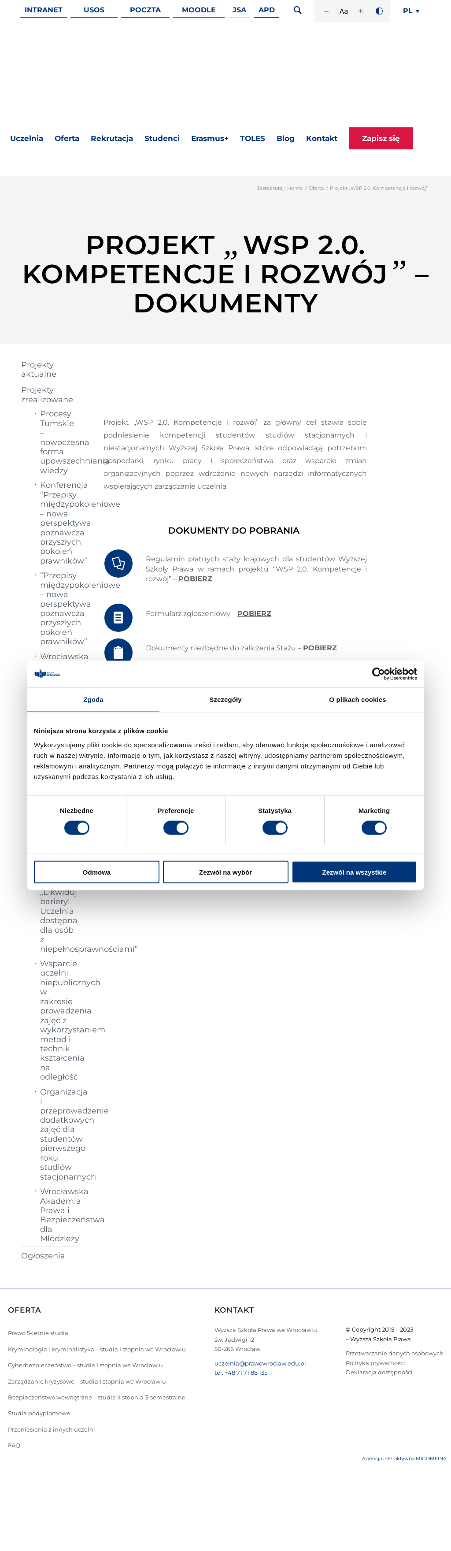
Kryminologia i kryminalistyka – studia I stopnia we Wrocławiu (97, 1349)
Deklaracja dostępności (379, 1372)
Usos (94, 10)
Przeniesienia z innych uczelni (51, 1429)
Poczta (145, 10)
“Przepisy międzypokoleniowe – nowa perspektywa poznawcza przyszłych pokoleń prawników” (58, 608)
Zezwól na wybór (225, 872)
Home (295, 188)
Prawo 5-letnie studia (38, 1332)
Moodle (199, 10)
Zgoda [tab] (93, 699)
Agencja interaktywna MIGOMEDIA (404, 1458)
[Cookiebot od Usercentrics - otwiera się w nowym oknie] (378, 674)
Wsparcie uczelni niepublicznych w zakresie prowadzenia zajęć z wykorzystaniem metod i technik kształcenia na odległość (58, 1020)
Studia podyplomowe (39, 1413)
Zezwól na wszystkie (354, 872)
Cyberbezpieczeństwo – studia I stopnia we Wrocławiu (85, 1365)
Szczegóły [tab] (225, 699)
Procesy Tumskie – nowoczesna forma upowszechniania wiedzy (58, 442)
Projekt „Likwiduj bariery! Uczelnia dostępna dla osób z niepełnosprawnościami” (58, 916)
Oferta (316, 188)
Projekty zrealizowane (47, 394)
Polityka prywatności (375, 1362)
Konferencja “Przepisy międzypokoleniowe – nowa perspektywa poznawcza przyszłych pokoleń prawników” (58, 523)
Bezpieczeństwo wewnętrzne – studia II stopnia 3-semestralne (96, 1397)
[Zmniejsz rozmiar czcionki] (326, 11)
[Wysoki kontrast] (379, 11)
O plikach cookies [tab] (357, 699)
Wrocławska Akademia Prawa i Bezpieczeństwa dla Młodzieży (58, 1215)
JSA (239, 10)
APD (267, 10)
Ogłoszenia (43, 1256)
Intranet (44, 10)
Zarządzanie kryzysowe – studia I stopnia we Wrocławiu (87, 1381)
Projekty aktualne (38, 369)
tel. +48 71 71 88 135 (240, 1372)
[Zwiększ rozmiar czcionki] (360, 11)
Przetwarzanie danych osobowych (395, 1353)
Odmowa (97, 872)
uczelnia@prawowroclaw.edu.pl (260, 1363)
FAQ (14, 1445)
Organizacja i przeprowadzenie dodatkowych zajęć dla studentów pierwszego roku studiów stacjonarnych (58, 1134)
